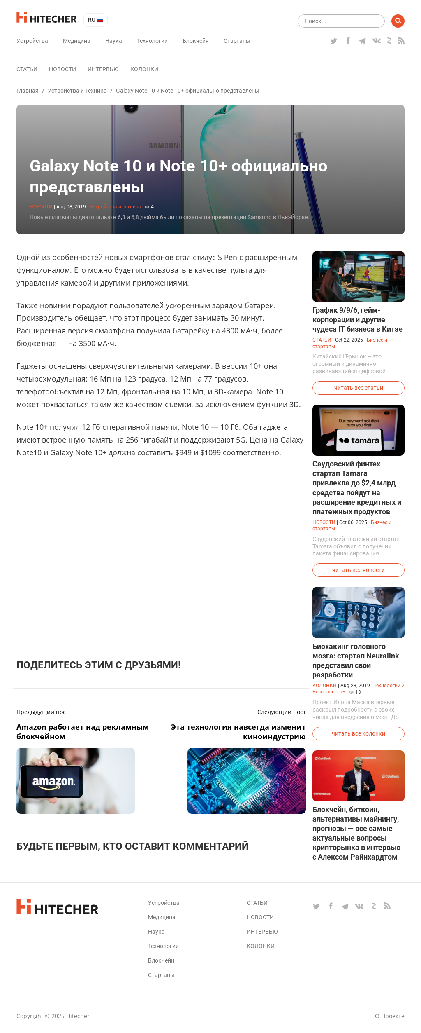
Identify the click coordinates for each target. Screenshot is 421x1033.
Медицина (76, 40)
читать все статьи (358, 387)
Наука (113, 40)
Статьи (26, 69)
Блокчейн (196, 40)
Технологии (152, 40)
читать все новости (358, 570)
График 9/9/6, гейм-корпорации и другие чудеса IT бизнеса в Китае (357, 319)
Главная (27, 90)
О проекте (390, 1016)
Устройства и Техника (77, 90)
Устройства (32, 40)
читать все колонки (358, 733)
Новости (62, 69)
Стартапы (237, 40)
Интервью (103, 69)
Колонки (144, 69)
